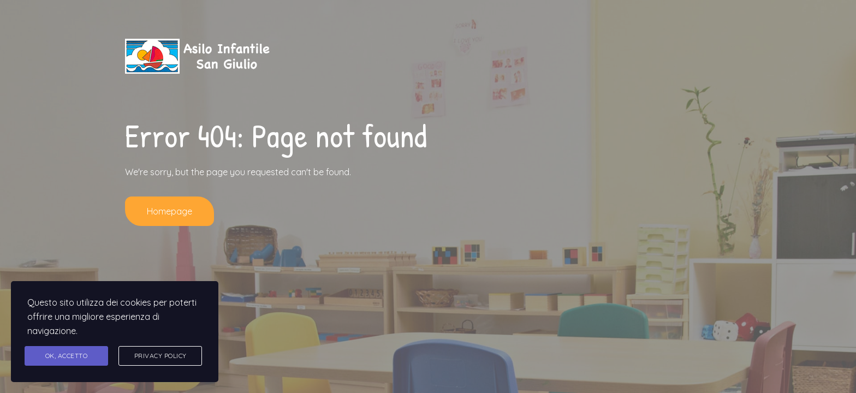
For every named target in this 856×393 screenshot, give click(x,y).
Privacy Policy (160, 356)
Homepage (169, 211)
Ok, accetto (66, 356)
